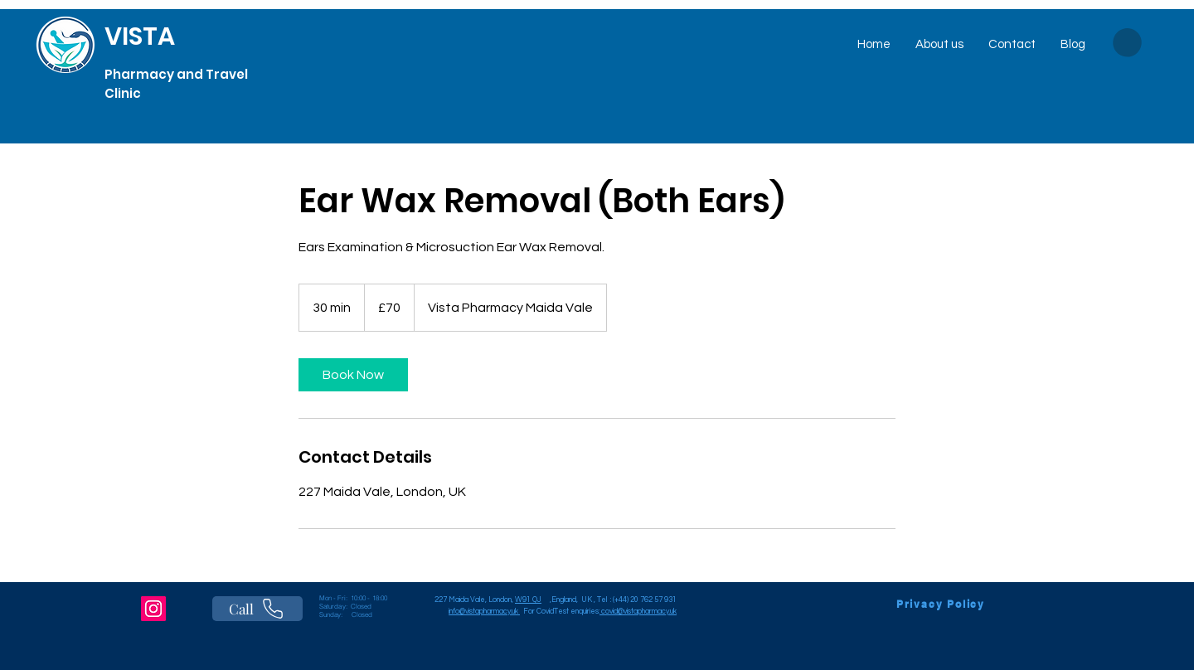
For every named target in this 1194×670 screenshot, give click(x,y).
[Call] (257, 608)
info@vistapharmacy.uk (484, 611)
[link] (353, 374)
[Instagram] (153, 608)
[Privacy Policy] (941, 603)
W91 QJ (528, 600)
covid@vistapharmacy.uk (639, 611)
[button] (1127, 42)
